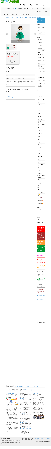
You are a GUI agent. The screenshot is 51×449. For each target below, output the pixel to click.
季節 (38, 187)
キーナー (39, 105)
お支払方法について (10, 393)
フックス (39, 147)
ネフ (39, 136)
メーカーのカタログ (41, 213)
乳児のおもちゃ (40, 54)
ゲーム (39, 74)
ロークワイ (40, 173)
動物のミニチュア (41, 60)
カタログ (39, 209)
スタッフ (37, 408)
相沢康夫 (39, 177)
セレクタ (39, 127)
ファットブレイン (41, 145)
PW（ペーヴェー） (41, 158)
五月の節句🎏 (40, 200)
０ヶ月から (40, 39)
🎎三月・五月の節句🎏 (11, 8)
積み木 (39, 63)
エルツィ (39, 102)
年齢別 (38, 37)
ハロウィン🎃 (40, 203)
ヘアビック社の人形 (37, 17)
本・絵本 (37, 8)
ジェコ (39, 122)
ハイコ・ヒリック (41, 182)
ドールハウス (21, 17)
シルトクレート (40, 121)
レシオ (39, 170)
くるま (39, 62)
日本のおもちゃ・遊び (41, 83)
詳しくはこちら (29, 390)
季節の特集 (26, 8)
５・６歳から (40, 47)
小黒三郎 (39, 183)
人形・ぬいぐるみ (41, 57)
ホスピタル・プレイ (41, 85)
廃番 (38, 219)
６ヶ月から (40, 40)
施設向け (39, 207)
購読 (37, 439)
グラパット (40, 108)
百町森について (27, 386)
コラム (3, 14)
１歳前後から (40, 42)
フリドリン (40, 148)
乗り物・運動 (38, 11)
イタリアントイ (40, 98)
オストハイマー (40, 104)
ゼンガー (39, 128)
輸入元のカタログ (41, 211)
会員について (35, 386)
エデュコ (39, 101)
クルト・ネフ (40, 179)
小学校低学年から (41, 48)
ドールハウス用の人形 (29, 17)
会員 (8, 14)
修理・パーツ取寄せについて (25, 422)
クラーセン (40, 180)
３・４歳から (40, 45)
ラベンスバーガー (41, 168)
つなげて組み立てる (41, 68)
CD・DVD (45, 11)
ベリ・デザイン (40, 156)
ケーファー (40, 116)
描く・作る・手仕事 (41, 71)
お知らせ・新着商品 (19, 386)
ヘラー (39, 153)
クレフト (39, 107)
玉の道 (39, 65)
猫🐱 (39, 194)
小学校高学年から (41, 50)
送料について (9, 405)
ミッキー (39, 165)
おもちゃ (32, 8)
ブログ (16, 14)
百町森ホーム (8, 17)
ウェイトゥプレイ (41, 99)
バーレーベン (40, 141)
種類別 (17, 17)
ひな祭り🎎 (40, 197)
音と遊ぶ (39, 72)
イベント (12, 14)
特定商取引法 (37, 438)
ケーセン (39, 113)
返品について (22, 413)
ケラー (39, 118)
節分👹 (39, 191)
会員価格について (23, 398)
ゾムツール (40, 130)
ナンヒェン (40, 133)
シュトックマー (40, 119)
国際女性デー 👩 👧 (41, 198)
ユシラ (39, 167)
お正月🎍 (39, 189)
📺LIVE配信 (20, 8)
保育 (21, 14)
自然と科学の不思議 (41, 77)
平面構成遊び (40, 66)
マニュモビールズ (41, 164)
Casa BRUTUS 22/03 (41, 35)
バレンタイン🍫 (40, 192)
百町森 (39, 142)
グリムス (39, 110)
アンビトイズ (40, 96)
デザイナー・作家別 (41, 175)
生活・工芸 (43, 8)
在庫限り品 (39, 24)
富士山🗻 (39, 195)
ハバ (39, 139)
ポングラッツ (40, 159)
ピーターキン (40, 144)
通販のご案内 (10, 386)
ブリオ (39, 150)
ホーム (3, 8)
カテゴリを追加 (40, 222)
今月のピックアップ (41, 27)
